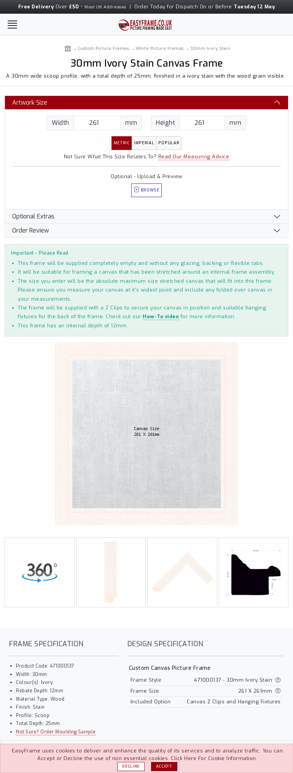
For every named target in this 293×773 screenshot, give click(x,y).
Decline (131, 766)
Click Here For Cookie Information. (214, 758)
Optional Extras (33, 216)
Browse (146, 190)
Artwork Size (29, 103)
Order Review (30, 230)
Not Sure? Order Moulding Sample (56, 732)
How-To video (161, 316)
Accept (164, 766)
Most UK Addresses (105, 7)
